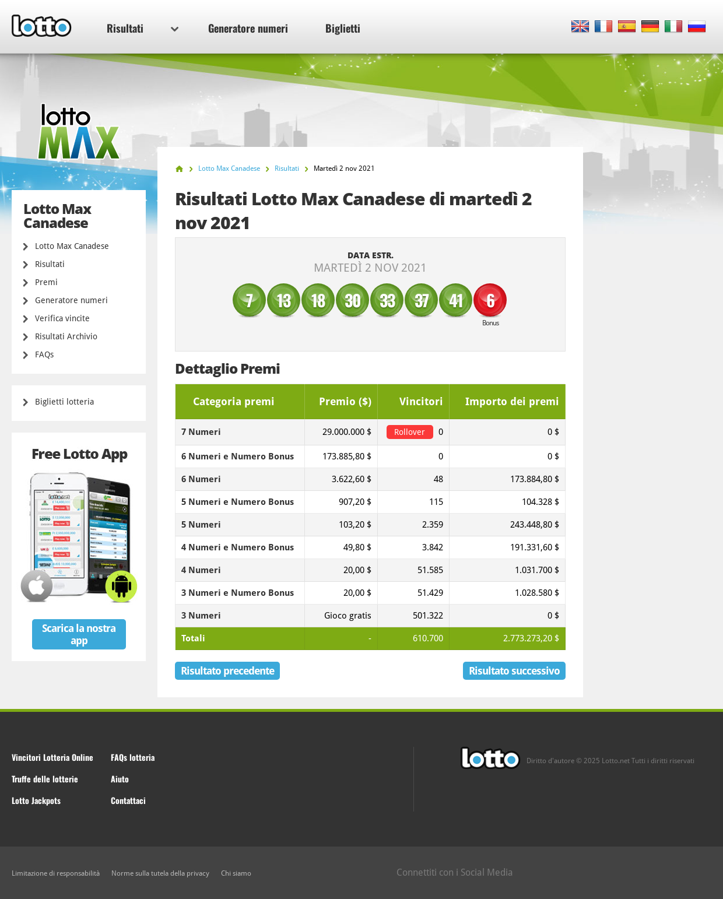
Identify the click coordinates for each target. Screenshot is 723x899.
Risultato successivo (514, 671)
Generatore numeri (248, 28)
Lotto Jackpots (36, 800)
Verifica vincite (62, 318)
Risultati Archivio (66, 336)
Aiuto (120, 778)
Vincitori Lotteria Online (52, 757)
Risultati (142, 28)
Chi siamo (236, 873)
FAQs (44, 354)
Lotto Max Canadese (72, 246)
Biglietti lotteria (64, 401)
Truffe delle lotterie (45, 778)
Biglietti (342, 28)
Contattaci (128, 800)
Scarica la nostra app (78, 634)
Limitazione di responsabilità (56, 873)
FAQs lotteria (133, 757)
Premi (46, 282)
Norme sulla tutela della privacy (160, 873)
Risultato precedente (227, 671)
